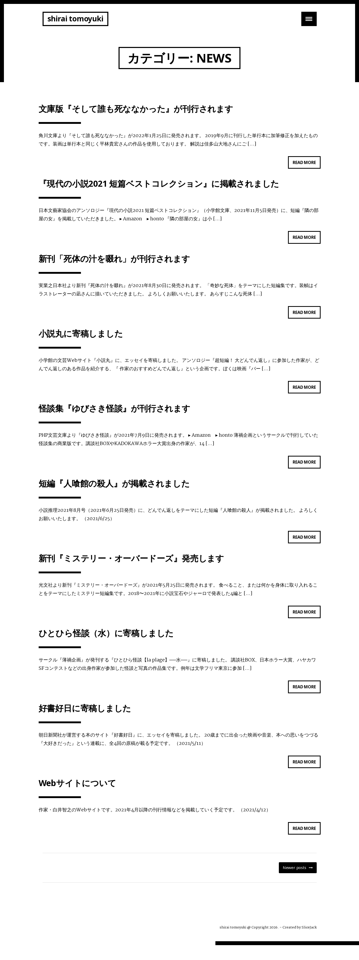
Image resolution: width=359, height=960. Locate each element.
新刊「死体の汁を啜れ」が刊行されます (114, 262)
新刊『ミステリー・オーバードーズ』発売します (131, 567)
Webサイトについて (77, 797)
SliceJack (309, 942)
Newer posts (294, 882)
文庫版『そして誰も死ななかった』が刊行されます (136, 109)
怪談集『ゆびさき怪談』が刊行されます (114, 415)
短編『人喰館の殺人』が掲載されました (114, 491)
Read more (306, 164)
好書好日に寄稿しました (85, 720)
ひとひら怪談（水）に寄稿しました (106, 644)
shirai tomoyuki (75, 18)
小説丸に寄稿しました (81, 338)
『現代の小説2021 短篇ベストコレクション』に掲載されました (159, 185)
